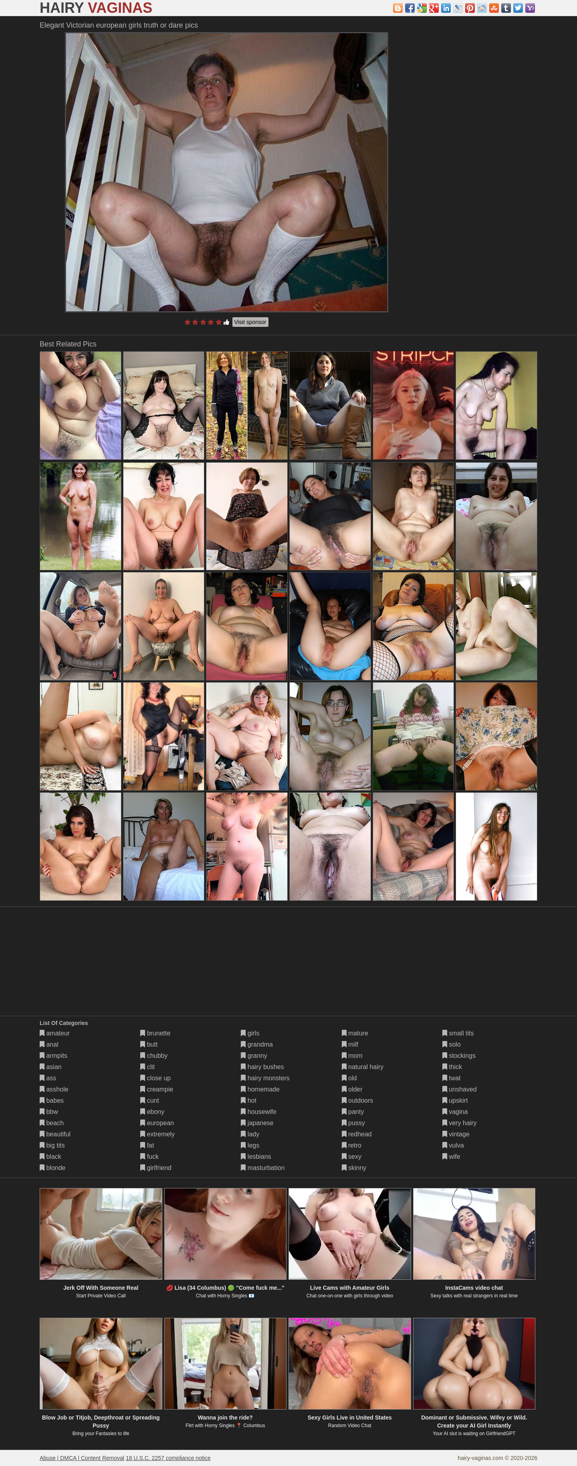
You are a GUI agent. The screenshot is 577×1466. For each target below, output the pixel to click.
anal (49, 1044)
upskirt (455, 1100)
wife (451, 1156)
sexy (351, 1156)
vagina (455, 1111)
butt (148, 1044)
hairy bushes (262, 1066)
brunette (155, 1033)
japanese (257, 1123)
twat (451, 1078)
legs (250, 1145)
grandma (257, 1044)
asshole (54, 1089)
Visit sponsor (250, 322)
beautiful (55, 1134)
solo (451, 1044)
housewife (258, 1111)
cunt (149, 1100)
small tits (458, 1033)
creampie (156, 1089)
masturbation (262, 1167)
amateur (55, 1033)
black (50, 1156)
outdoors (357, 1100)
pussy (353, 1123)
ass (48, 1078)
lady (250, 1134)
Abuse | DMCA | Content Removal (82, 1458)
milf (350, 1044)
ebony (152, 1111)
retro (351, 1145)
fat (147, 1145)
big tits (52, 1145)
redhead (357, 1134)
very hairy (459, 1123)
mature (355, 1033)
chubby (153, 1055)
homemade (260, 1089)
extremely (157, 1134)
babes (52, 1100)
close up (155, 1078)
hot (248, 1100)
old (349, 1078)
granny (254, 1055)
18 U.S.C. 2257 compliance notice (168, 1458)
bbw (49, 1111)
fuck (149, 1156)
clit (147, 1066)
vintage (456, 1134)
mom (352, 1055)
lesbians (256, 1156)
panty (353, 1111)
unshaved (459, 1089)
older (352, 1089)
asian (51, 1066)
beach (52, 1123)
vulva (453, 1145)
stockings (459, 1055)
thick (452, 1066)
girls (250, 1033)
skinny (354, 1167)
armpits (53, 1055)
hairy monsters (265, 1078)
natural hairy (363, 1066)
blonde (53, 1167)
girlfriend (155, 1167)
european (157, 1123)
